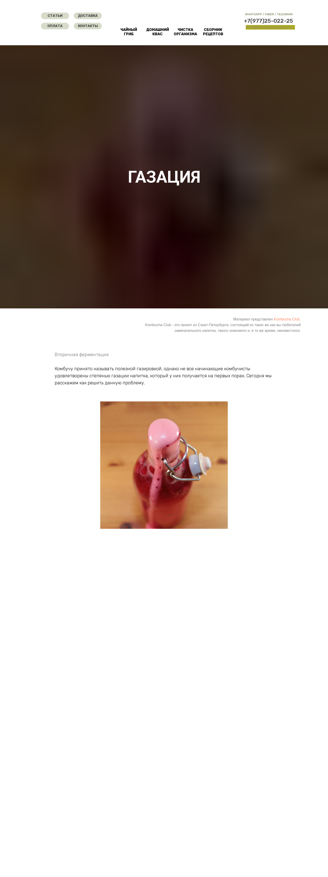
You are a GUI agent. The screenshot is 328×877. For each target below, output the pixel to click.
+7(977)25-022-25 (268, 21)
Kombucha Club (287, 319)
